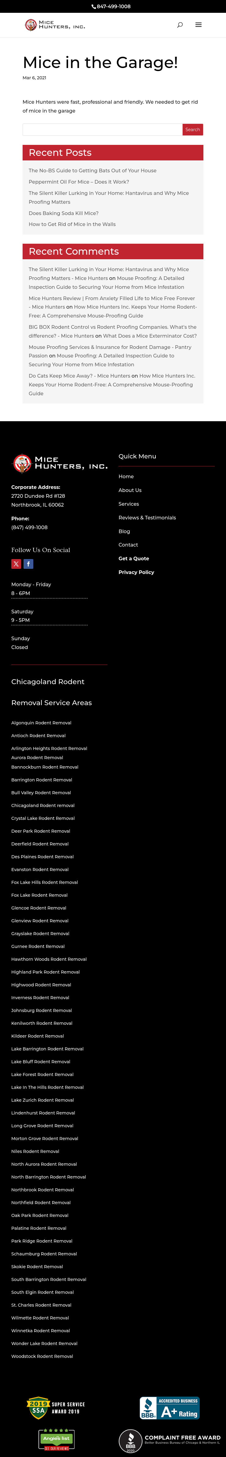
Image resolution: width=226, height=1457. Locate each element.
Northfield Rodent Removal (41, 1202)
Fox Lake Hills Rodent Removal (44, 882)
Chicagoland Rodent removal (43, 805)
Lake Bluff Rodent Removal (40, 1061)
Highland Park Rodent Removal (45, 972)
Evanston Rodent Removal (40, 869)
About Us (129, 490)
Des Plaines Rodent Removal (42, 856)
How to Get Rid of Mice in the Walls (72, 224)
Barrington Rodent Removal (41, 780)
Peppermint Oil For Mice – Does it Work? (79, 182)
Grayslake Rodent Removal (40, 933)
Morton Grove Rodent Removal (44, 1138)
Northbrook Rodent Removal (42, 1190)
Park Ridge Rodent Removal (41, 1241)
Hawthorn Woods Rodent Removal (49, 959)
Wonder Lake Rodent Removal (44, 1343)
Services (128, 504)
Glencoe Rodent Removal (38, 908)
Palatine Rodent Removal (38, 1228)
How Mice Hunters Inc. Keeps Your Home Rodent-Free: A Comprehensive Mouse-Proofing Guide (112, 385)
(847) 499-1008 (29, 527)
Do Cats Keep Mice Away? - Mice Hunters (79, 376)
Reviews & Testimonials (147, 518)
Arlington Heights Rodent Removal (49, 748)
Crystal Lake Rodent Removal (43, 818)
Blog (124, 531)
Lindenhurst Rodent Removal (43, 1113)
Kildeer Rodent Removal (37, 1036)
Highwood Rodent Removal (41, 985)
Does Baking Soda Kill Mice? (64, 213)
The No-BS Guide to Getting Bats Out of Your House (93, 171)
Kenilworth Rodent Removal (41, 1023)
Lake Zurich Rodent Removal (42, 1100)
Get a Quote (133, 559)
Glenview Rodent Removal (40, 921)
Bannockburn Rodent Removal (44, 767)
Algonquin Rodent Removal (41, 723)
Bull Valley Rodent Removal (41, 792)
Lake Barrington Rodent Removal (47, 1049)
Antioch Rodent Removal (38, 735)
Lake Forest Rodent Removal (42, 1074)
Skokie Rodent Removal (37, 1266)
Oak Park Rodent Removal (39, 1215)
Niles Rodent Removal (35, 1151)
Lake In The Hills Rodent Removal (47, 1087)
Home (126, 476)
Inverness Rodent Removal (40, 997)
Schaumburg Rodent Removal (44, 1254)
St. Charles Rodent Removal (41, 1305)
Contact (128, 545)
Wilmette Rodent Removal (40, 1318)
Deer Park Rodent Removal (40, 831)
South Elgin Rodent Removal (42, 1292)
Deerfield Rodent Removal (40, 844)
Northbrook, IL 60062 (37, 505)
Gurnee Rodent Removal (38, 946)
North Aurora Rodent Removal (44, 1164)
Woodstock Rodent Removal (42, 1356)
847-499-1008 (114, 6)
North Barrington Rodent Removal (48, 1177)
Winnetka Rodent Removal (40, 1330)
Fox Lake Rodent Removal (39, 895)
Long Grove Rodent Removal (42, 1126)
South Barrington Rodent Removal (48, 1279)
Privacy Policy (136, 572)
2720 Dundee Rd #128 (38, 496)
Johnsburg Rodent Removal (41, 1010)
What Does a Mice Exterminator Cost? (150, 336)
